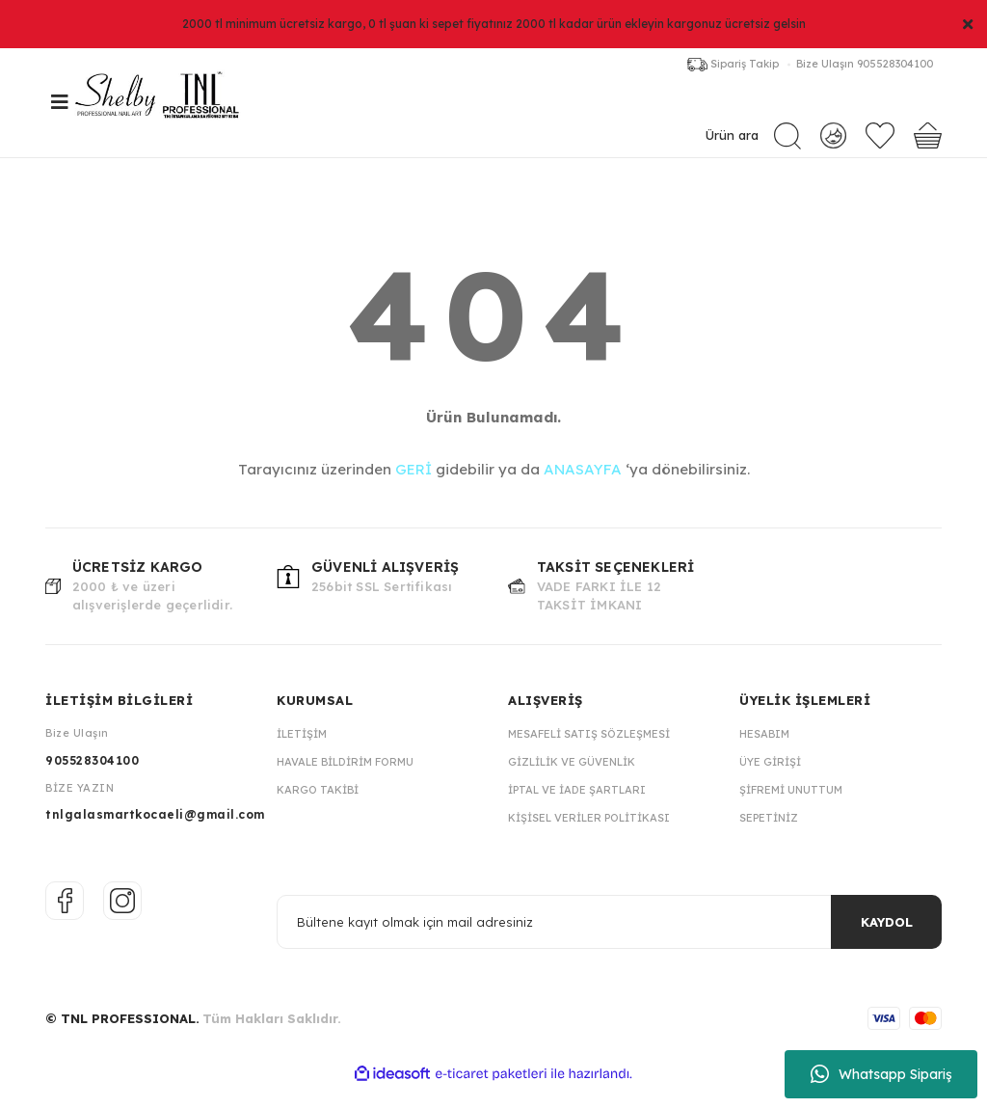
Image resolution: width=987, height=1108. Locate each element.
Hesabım (764, 754)
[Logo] (190, 113)
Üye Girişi (770, 782)
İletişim (302, 754)
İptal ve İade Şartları (577, 810)
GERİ (413, 489)
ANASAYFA (583, 489)
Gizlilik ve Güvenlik (571, 782)
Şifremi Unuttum (790, 810)
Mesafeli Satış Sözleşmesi (589, 754)
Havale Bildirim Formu (345, 782)
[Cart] (928, 142)
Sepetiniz (768, 838)
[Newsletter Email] (609, 942)
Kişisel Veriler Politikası (589, 838)
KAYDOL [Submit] (887, 942)
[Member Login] (833, 141)
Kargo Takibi (318, 810)
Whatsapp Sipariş (881, 1074)
